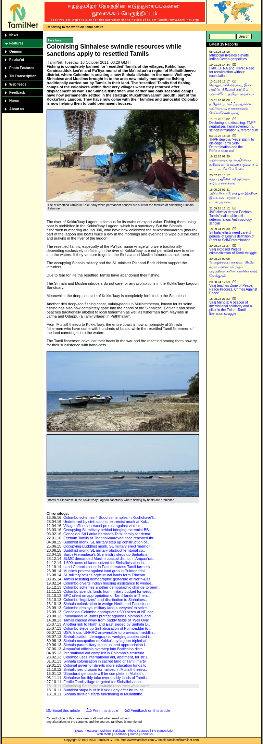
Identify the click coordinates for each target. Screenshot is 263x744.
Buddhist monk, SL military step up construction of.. (106, 542)
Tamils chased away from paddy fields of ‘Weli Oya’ (106, 620)
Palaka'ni (16, 60)
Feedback (17, 92)
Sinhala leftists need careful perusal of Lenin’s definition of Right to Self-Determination (231, 236)
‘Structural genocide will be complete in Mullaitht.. (104, 673)
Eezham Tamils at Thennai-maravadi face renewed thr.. (109, 538)
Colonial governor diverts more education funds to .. (106, 665)
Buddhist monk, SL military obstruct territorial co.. (104, 550)
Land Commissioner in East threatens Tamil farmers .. (108, 567)
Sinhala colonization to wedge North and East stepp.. (107, 604)
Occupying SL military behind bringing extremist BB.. (107, 530)
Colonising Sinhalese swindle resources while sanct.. (107, 686)
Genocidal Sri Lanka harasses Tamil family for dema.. (107, 534)
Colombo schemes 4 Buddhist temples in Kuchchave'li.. (109, 517)
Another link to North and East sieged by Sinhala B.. (106, 624)
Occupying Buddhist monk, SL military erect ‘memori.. (108, 546)
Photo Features (21, 68)
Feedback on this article (150, 710)
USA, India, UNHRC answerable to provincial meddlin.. (109, 632)
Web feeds (17, 84)
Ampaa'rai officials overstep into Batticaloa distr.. (103, 649)
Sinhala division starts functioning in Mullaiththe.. (104, 694)
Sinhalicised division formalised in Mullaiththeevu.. (105, 669)
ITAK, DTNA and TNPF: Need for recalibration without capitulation (231, 72)
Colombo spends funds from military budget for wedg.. (108, 591)
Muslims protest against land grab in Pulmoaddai (104, 571)
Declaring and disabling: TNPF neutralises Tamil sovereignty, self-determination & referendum (233, 126)
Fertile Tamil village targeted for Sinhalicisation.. (103, 682)
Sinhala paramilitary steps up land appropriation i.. (105, 645)
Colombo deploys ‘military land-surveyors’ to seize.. (106, 608)
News (13, 35)
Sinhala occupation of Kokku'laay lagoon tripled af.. (106, 641)
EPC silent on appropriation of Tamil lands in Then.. (106, 595)
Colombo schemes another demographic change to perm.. (112, 587)
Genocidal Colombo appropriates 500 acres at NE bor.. (109, 612)
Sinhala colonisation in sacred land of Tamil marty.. (105, 661)
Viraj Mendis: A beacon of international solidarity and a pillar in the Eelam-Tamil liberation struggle (230, 308)
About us (16, 109)
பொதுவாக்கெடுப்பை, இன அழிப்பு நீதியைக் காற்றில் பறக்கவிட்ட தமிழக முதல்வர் (231, 89)
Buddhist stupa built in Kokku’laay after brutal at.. (104, 690)
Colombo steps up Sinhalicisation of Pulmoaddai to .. (107, 628)
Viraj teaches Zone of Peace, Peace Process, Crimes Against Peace (233, 289)
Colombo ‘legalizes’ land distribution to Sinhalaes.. (105, 600)
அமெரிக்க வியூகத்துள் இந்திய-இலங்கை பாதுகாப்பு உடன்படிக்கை (233, 197)
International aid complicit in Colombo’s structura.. (105, 653)
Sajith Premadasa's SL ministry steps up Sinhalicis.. (106, 554)
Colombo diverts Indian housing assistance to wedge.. (108, 583)
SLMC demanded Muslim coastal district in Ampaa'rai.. (108, 558)
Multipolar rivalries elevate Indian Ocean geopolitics (229, 57)
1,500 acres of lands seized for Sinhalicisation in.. (104, 563)
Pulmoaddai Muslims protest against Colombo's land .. (108, 616)
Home (14, 101)
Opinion (15, 51)
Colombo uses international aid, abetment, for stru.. (106, 657)
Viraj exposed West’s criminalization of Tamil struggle (233, 251)
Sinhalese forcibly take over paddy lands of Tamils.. (106, 678)
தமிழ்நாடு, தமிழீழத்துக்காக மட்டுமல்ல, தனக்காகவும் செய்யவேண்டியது (230, 108)
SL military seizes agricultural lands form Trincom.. (105, 575)
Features (16, 43)
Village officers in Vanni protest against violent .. (103, 526)
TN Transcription (22, 76)
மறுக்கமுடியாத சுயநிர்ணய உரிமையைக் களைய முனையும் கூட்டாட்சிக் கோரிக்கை (233, 164)
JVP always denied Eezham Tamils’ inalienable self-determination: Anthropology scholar (230, 217)
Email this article (66, 710)
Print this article (105, 710)
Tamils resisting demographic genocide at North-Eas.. (107, 579)
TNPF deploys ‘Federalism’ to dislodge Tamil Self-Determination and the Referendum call (231, 145)
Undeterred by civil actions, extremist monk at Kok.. (106, 521)
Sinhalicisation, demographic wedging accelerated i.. (107, 636)
